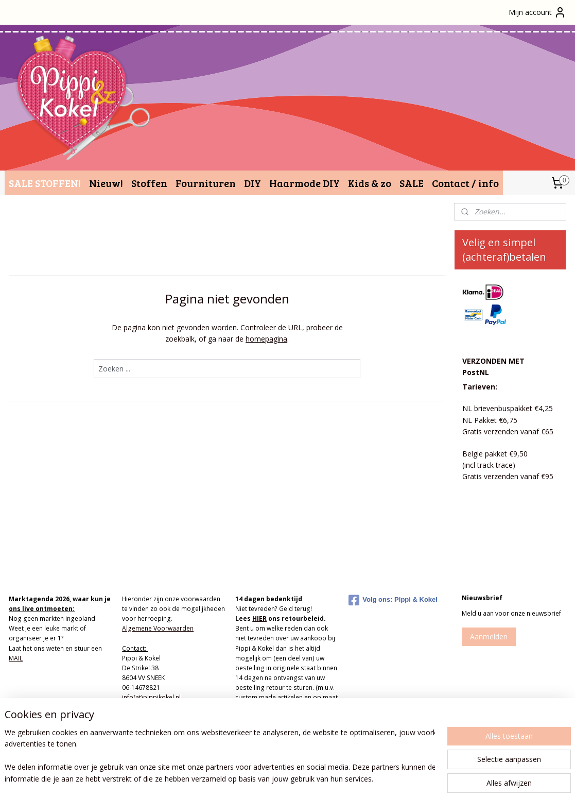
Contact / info (465, 183)
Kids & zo (369, 183)
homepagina (266, 339)
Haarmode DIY (304, 183)
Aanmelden (489, 636)
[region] (219, 756)
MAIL (16, 658)
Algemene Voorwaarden (158, 628)
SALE (411, 183)
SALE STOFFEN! (45, 183)
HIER (259, 618)
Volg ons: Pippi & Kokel (393, 600)
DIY (252, 183)
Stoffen (149, 183)
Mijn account (537, 12)
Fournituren (206, 183)
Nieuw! (106, 183)
